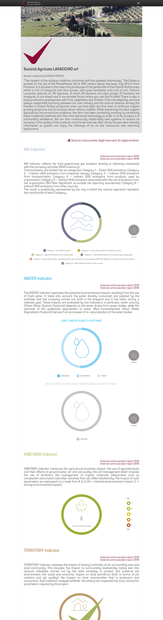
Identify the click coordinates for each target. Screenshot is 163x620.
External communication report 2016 (119, 159)
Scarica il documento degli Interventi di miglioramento (103, 140)
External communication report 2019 (119, 156)
